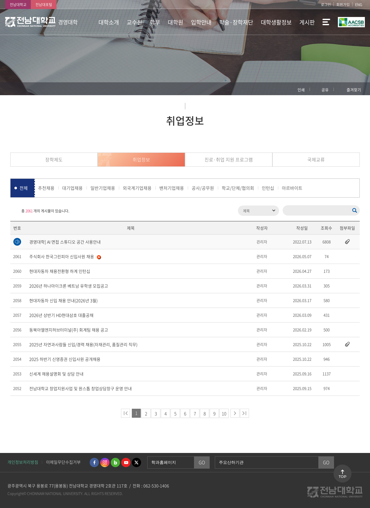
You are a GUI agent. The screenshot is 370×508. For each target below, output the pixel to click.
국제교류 (316, 159)
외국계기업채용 (137, 188)
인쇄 (301, 90)
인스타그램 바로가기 (104, 462)
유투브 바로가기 (126, 462)
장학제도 (54, 159)
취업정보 (141, 159)
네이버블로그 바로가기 (115, 462)
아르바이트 (292, 188)
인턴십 (268, 188)
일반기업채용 (102, 188)
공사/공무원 (203, 188)
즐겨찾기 (354, 90)
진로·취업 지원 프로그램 (229, 159)
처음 (125, 413)
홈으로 (14, 88)
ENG (358, 4)
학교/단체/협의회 (238, 188)
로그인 (326, 4)
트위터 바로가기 (136, 462)
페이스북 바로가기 (94, 462)
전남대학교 (18, 4)
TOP (342, 476)
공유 (325, 90)
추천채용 (46, 188)
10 (224, 413)
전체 (24, 188)
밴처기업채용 (171, 188)
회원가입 (343, 4)
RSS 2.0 (14, 210)
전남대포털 (43, 4)
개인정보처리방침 (22, 462)
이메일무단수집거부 (63, 462)
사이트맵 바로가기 (324, 22)
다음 (234, 413)
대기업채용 (72, 188)
